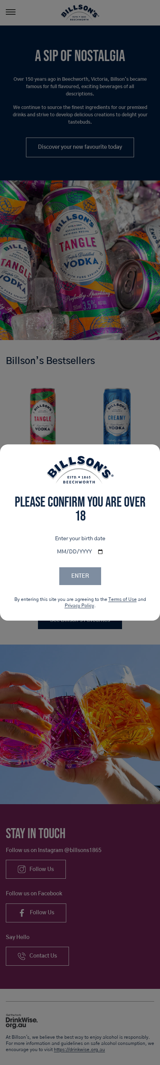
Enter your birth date (80, 538)
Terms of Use (122, 599)
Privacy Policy (79, 605)
